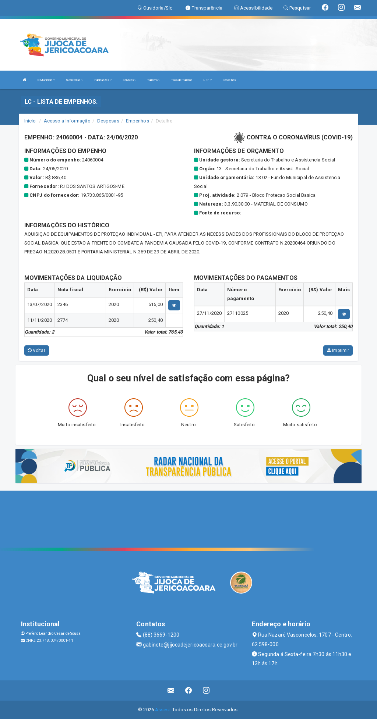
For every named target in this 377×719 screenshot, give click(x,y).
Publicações (103, 80)
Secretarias (74, 80)
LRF (207, 80)
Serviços (129, 80)
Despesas (108, 121)
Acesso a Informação (67, 121)
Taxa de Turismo (182, 80)
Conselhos (229, 80)
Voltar (36, 350)
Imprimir (338, 350)
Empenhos (137, 121)
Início (30, 121)
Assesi (162, 709)
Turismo (153, 80)
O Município (46, 80)
